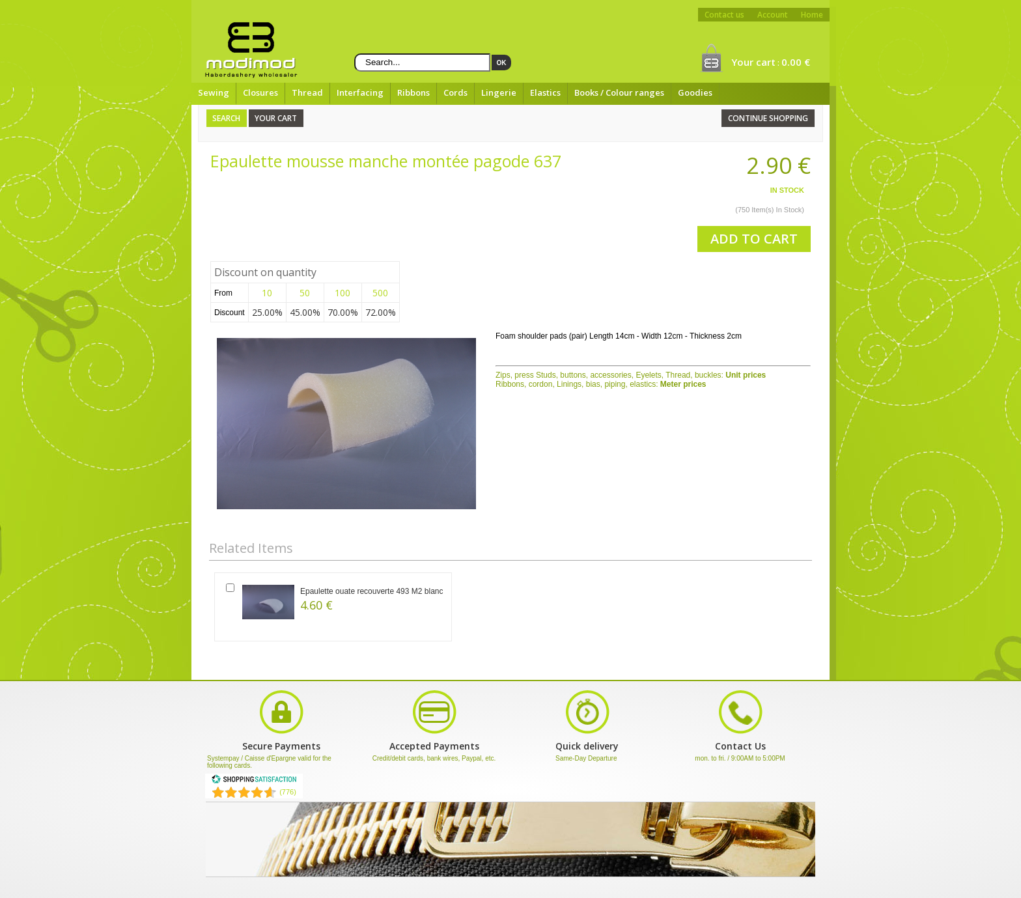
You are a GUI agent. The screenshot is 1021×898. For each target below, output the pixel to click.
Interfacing (360, 92)
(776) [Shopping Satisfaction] (287, 792)
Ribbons (413, 92)
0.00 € (795, 61)
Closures (260, 92)
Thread (307, 92)
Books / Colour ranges (619, 92)
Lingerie (498, 92)
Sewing (213, 92)
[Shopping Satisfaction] (254, 781)
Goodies (695, 92)
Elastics (545, 92)
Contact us (724, 14)
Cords (455, 92)
